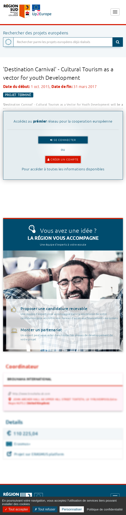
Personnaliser (72, 509)
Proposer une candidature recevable (70, 313)
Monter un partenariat (41, 330)
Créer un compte (63, 159)
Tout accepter (16, 509)
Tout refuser (45, 509)
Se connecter (63, 140)
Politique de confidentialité (105, 509)
